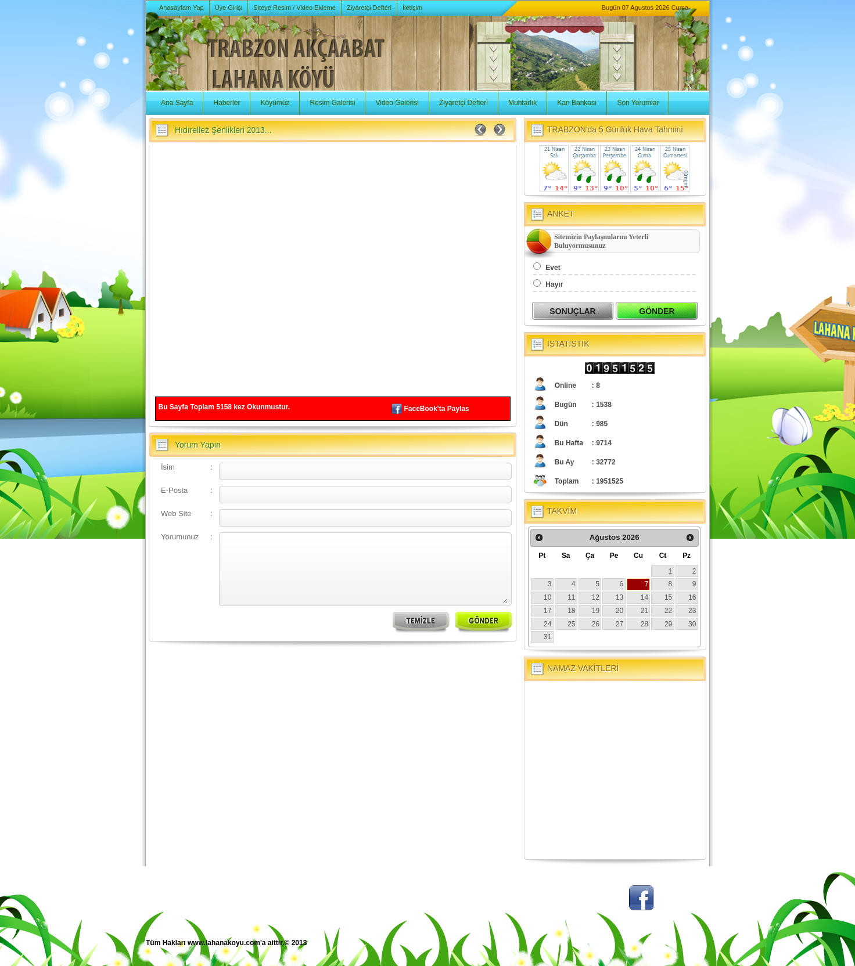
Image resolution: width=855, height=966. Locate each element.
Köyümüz (274, 103)
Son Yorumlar (638, 103)
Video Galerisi (396, 103)
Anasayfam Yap (181, 7)
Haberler (226, 103)
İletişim (412, 7)
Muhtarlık (522, 103)
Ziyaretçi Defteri (369, 7)
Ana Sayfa (177, 103)
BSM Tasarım (661, 949)
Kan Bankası (577, 103)
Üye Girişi (229, 7)
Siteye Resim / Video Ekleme (294, 7)
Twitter (598, 904)
